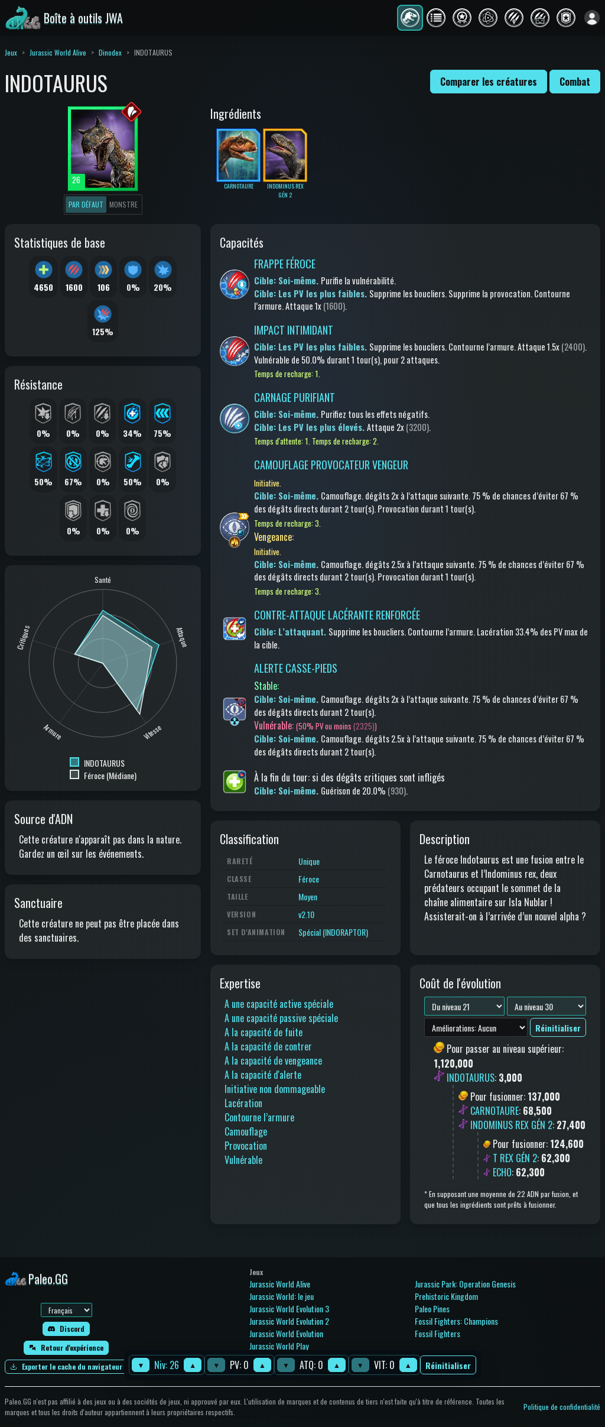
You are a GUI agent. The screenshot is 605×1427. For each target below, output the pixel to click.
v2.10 (306, 914)
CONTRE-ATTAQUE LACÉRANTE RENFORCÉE (337, 614)
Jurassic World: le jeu (281, 1296)
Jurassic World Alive (58, 52)
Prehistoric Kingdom (446, 1296)
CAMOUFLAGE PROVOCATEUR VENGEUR (331, 464)
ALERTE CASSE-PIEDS (295, 668)
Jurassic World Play (278, 1346)
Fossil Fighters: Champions (456, 1321)
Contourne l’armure (259, 1117)
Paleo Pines (432, 1308)
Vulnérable (243, 1160)
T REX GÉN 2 (515, 1158)
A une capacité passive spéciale (281, 1018)
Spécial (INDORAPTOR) (333, 932)
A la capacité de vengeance (273, 1060)
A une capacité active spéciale (279, 1004)
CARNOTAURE (494, 1111)
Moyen (307, 896)
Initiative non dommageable (275, 1089)
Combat (575, 81)
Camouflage (246, 1131)
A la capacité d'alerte (263, 1075)
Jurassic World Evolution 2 (289, 1321)
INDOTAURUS (471, 1078)
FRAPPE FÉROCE (284, 263)
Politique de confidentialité (561, 1407)
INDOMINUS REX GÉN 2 (511, 1125)
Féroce (308, 879)
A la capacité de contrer (268, 1046)
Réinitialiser (448, 1365)
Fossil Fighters (437, 1333)
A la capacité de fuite (263, 1032)
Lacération (243, 1103)
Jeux (11, 52)
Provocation (246, 1146)
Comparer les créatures (488, 81)
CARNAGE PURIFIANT (294, 397)
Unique (309, 861)
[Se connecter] (592, 17)
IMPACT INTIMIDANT (293, 330)
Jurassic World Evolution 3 (289, 1308)
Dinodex (110, 52)
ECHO (502, 1172)
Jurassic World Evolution (286, 1333)
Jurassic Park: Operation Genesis (465, 1283)
